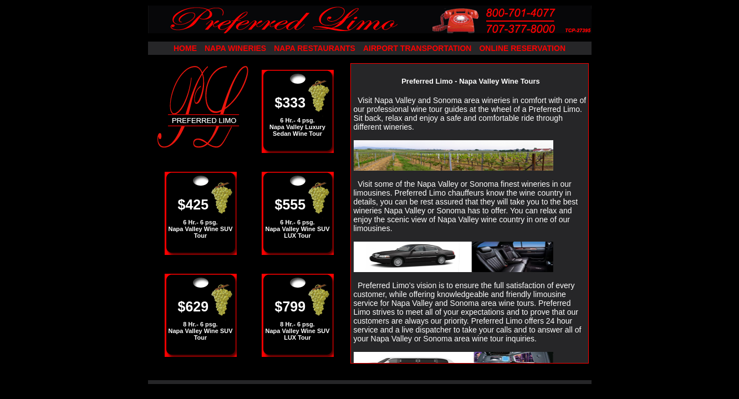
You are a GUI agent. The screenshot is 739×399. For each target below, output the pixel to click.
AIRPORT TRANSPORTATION (417, 48)
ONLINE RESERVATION (522, 48)
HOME (185, 48)
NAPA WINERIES (235, 48)
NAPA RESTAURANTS (314, 48)
